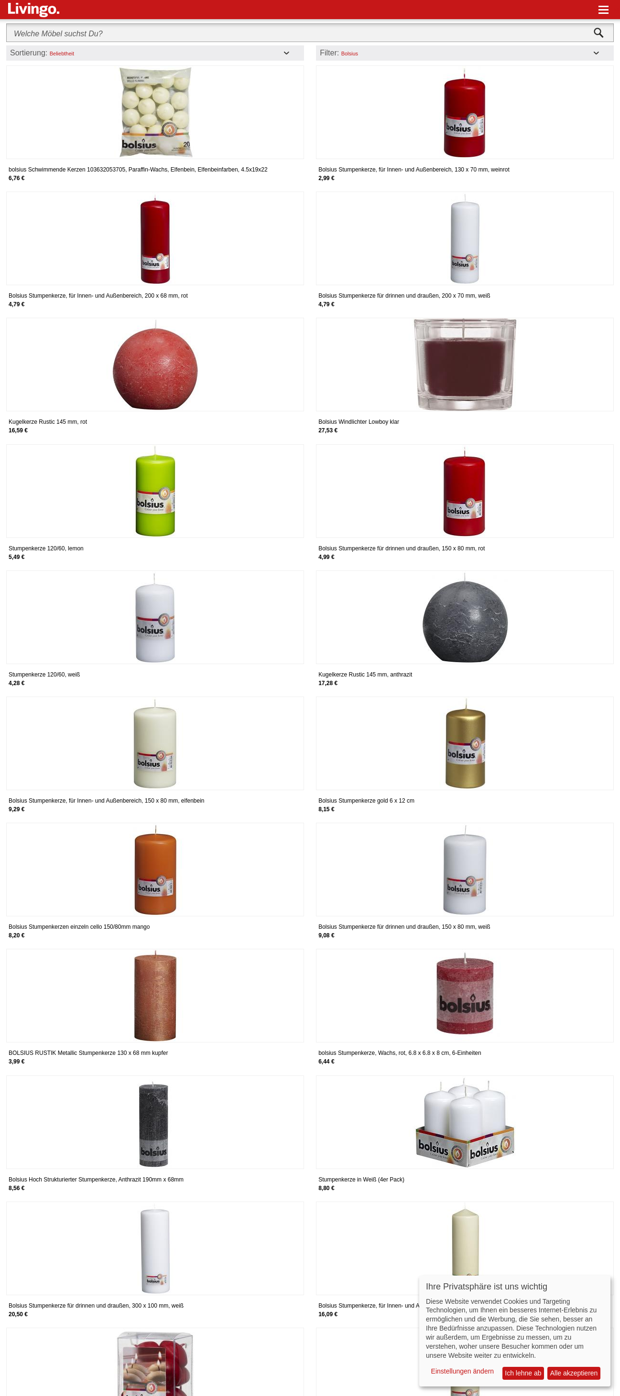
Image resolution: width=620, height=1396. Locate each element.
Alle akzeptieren (574, 1373)
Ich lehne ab (523, 1373)
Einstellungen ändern (462, 1371)
